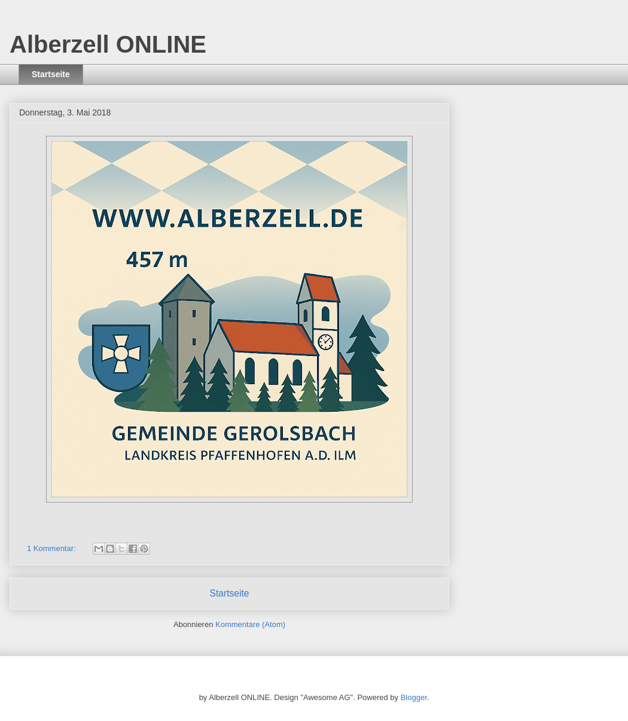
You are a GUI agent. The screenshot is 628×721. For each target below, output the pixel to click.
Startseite (51, 74)
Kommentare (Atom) (250, 624)
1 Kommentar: (52, 548)
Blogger (414, 697)
